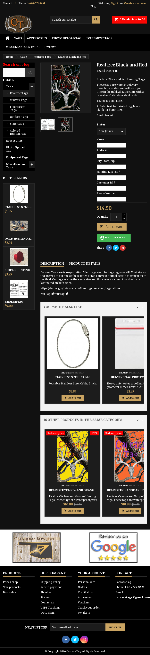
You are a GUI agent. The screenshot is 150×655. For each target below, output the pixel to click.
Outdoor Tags (19, 117)
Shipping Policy (50, 582)
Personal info (86, 582)
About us (45, 592)
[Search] (75, 20)
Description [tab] (52, 263)
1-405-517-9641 (36, 3)
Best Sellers (15, 178)
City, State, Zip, (106, 161)
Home (8, 80)
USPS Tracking (50, 607)
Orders (82, 587)
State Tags (17, 123)
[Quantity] (116, 217)
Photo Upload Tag (66, 38)
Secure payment (51, 587)
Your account (91, 573)
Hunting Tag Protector (130, 377)
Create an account (135, 3)
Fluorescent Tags (17, 108)
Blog (93, 6)
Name (100, 139)
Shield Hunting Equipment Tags (19, 270)
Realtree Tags (19, 93)
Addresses (85, 597)
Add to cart (111, 227)
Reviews (49, 47)
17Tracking (47, 612)
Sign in (115, 3)
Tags (18, 38)
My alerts (84, 612)
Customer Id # (106, 182)
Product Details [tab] (84, 263)
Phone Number (106, 193)
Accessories (37, 38)
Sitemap (45, 597)
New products (12, 587)
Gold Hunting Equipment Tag (19, 238)
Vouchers (84, 602)
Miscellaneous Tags (21, 47)
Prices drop (10, 582)
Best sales (9, 592)
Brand (101, 71)
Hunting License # (109, 172)
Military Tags (18, 100)
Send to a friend (113, 237)
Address (102, 150)
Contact (7, 3)
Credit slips (85, 592)
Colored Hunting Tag (18, 132)
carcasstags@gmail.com (132, 597)
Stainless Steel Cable (19, 207)
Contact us (47, 602)
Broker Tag (14, 301)
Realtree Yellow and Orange (72, 490)
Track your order (89, 607)
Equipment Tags (99, 38)
